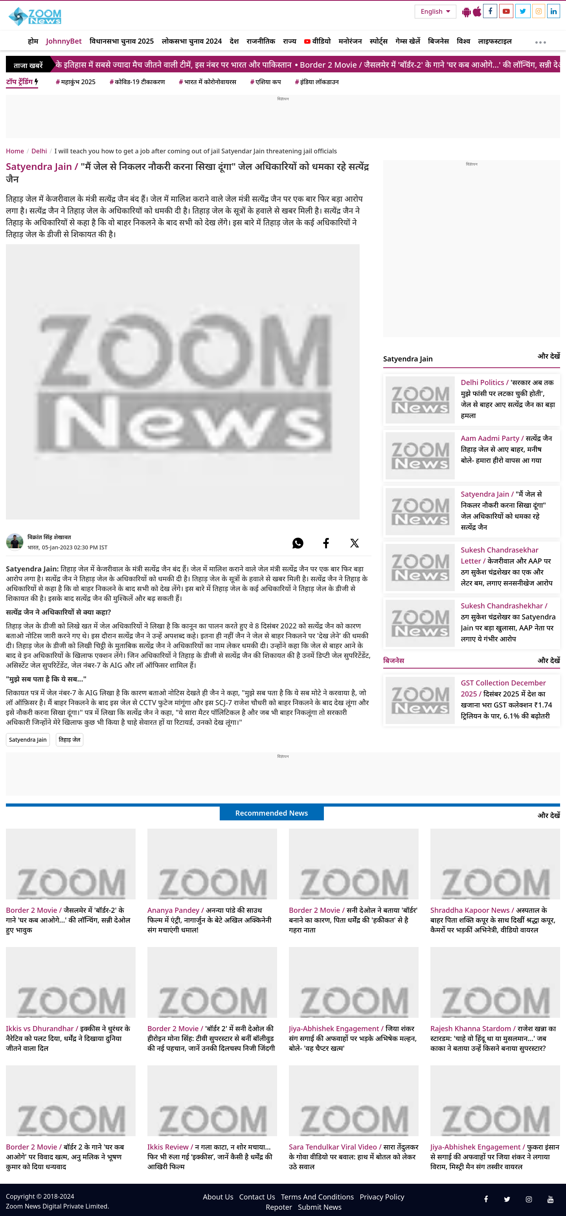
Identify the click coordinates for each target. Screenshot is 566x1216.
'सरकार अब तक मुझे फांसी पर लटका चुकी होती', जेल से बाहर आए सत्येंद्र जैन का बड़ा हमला (508, 399)
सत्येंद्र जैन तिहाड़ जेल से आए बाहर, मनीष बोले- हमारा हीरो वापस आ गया (506, 449)
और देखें (549, 356)
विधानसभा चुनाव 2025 (122, 41)
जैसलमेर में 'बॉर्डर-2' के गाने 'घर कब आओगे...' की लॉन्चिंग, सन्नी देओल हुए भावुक (68, 919)
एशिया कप (265, 81)
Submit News (320, 1207)
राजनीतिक (261, 41)
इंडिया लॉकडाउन (316, 81)
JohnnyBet (64, 41)
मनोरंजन (350, 41)
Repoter (279, 1207)
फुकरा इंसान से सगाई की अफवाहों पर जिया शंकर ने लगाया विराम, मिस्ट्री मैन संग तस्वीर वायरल (494, 1156)
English (432, 11)
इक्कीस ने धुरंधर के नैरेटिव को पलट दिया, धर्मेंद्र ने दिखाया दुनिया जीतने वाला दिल (68, 1038)
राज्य (289, 41)
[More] (540, 40)
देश (234, 41)
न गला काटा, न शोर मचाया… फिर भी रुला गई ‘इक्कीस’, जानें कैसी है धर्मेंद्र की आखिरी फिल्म (209, 1156)
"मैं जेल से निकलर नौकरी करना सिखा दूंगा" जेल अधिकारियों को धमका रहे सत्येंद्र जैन (503, 510)
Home (15, 151)
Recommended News (271, 813)
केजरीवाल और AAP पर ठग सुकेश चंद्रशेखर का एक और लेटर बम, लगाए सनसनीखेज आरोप (507, 566)
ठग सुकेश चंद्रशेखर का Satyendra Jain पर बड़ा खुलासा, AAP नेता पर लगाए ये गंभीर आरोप (508, 622)
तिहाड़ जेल (70, 739)
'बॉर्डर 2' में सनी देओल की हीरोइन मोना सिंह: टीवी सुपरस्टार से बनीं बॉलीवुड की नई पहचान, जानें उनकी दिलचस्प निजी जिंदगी (211, 1038)
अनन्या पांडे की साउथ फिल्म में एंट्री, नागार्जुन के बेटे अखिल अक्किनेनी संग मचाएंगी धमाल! (209, 919)
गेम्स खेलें (407, 41)
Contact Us (257, 1196)
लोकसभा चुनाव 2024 (192, 41)
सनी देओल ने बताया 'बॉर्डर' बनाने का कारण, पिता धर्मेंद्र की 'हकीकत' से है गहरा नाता (353, 919)
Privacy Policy (382, 1196)
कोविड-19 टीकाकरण (136, 81)
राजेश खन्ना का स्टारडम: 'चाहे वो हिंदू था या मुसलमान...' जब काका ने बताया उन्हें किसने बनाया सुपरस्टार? (493, 1038)
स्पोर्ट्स (379, 41)
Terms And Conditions (317, 1196)
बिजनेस (438, 41)
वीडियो (317, 41)
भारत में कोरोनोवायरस (207, 81)
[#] (298, 543)
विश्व (463, 41)
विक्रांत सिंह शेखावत (49, 537)
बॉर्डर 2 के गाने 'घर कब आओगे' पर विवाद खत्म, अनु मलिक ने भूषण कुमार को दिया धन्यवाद (65, 1156)
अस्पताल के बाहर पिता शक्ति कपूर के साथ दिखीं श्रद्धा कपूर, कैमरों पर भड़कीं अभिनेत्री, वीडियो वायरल (492, 919)
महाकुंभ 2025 (75, 81)
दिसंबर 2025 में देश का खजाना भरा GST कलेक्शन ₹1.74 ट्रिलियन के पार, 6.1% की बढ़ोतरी (506, 699)
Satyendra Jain (28, 739)
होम (33, 41)
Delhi (39, 151)
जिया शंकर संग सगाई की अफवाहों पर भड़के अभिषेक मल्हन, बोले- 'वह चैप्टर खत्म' (353, 1038)
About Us (218, 1196)
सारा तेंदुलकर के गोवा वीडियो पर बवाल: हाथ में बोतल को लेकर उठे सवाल (353, 1156)
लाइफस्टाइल (495, 41)
